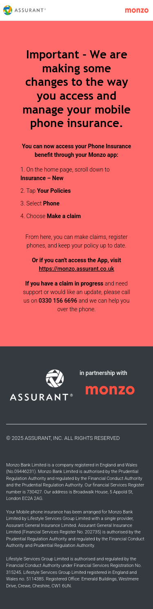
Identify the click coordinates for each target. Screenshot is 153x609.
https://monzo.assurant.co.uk (76, 268)
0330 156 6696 (58, 300)
